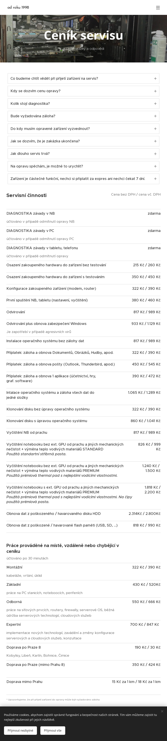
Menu (158, 7)
